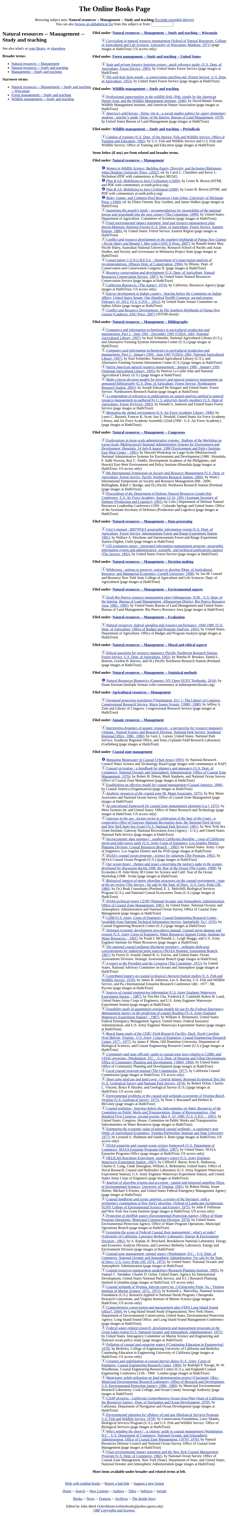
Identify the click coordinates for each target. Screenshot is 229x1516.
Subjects (146, 1491)
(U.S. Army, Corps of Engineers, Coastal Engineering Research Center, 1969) (156, 1363)
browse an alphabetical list (94, 24)
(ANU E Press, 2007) (164, 241)
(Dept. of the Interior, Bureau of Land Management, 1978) (164, 115)
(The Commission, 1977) (146, 1071)
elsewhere (58, 48)
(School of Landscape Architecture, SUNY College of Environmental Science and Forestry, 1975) (163, 1203)
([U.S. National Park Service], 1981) (161, 822)
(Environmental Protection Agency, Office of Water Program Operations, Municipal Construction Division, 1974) (162, 1218)
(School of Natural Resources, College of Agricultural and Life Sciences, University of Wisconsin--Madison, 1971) (164, 43)
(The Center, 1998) (162, 866)
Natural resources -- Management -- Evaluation (148, 617)
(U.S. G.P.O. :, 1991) (161, 1112)
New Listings (99, 1491)
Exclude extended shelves (174, 20)
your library (37, 48)
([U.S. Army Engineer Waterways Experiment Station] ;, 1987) (162, 1013)
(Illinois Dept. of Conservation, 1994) (157, 262)
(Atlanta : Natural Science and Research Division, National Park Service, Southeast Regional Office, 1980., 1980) (162, 732)
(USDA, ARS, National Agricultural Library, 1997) (156, 334)
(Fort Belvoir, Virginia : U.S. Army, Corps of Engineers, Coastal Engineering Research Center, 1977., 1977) (164, 1038)
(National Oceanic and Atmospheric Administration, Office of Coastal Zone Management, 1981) (163, 903)
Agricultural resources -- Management (141, 692)
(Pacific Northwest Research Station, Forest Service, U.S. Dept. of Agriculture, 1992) (160, 655)
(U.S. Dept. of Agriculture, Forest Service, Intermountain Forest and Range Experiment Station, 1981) (160, 533)
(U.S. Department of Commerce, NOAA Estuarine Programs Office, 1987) (158, 1147)
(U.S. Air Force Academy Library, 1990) (160, 413)
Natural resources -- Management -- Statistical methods (154, 672)
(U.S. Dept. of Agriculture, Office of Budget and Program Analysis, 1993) (162, 627)
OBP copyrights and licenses (114, 1510)
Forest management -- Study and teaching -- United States (156, 56)
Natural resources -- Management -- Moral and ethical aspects (159, 645)
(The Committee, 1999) (161, 212)
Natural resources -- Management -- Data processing (152, 521)
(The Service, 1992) (163, 550)
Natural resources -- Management (35, 64)
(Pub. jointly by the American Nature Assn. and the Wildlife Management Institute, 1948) (159, 99)
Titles (132, 1491)
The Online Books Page (114, 9)
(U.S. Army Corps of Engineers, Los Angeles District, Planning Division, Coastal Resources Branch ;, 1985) (163, 843)
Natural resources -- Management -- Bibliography (150, 322)
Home (67, 1491)
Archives (121, 1499)
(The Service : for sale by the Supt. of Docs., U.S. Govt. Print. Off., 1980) (163, 885)
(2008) (142, 189)
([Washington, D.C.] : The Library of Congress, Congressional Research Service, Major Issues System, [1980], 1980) (161, 702)
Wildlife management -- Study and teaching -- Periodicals (156, 129)
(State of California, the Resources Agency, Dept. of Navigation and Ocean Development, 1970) (163, 1400)
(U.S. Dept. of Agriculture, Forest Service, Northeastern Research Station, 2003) (162, 383)
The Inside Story (144, 1499)
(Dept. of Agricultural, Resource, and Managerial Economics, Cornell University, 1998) (157, 572)
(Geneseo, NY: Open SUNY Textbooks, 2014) (161, 681)
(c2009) (143, 181)
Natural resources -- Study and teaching (39, 68)
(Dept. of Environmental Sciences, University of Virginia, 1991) (163, 1185)
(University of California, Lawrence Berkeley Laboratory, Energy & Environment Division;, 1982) (160, 1236)
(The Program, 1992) (160, 855)
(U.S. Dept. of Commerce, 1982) (160, 1454)
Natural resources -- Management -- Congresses (148, 432)
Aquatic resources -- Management (138, 720)
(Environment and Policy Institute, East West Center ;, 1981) (162, 446)
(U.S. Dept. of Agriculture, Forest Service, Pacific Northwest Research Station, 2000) (163, 475)
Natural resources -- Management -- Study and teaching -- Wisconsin (164, 33)
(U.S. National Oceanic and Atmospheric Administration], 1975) (162, 1330)
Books (77, 1499)
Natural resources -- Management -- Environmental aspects (157, 589)
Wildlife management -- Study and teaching (42, 99)
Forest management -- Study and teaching (41, 95)
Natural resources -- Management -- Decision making (152, 561)
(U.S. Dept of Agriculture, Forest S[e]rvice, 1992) (162, 400)
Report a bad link (116, 1483)
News (91, 1499)
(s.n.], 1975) (162, 806)
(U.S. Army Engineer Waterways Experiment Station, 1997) (156, 1160)
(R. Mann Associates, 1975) (154, 793)
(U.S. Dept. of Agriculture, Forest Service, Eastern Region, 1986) (162, 227)
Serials (162, 1491)
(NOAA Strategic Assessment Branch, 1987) (160, 951)
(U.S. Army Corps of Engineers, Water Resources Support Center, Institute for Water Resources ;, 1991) (163, 934)
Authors (118, 1491)
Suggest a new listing (149, 1483)
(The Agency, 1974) (136, 285)
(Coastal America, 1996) (164, 785)
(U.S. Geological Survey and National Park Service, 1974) (163, 1081)
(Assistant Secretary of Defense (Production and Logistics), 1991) (160, 498)
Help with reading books (82, 1483)
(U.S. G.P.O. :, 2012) (162, 298)
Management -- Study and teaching (36, 72)
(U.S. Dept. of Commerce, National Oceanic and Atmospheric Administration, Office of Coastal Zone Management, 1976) (164, 772)
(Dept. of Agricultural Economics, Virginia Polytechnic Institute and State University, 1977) (163, 1133)
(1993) (145, 760)
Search (80, 1491)
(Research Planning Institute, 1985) (162, 1270)
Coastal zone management (132, 752)
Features (105, 1499)
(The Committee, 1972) (154, 963)
